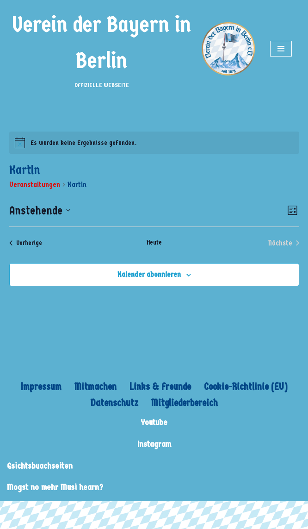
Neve (14, 510)
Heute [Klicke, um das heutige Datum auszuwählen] (154, 242)
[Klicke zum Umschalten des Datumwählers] (39, 211)
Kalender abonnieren (149, 274)
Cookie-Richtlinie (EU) (246, 386)
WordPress (93, 510)
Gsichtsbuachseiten (40, 466)
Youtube (154, 423)
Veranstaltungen (34, 184)
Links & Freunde (160, 386)
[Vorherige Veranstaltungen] (25, 243)
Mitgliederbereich (184, 403)
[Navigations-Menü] (281, 49)
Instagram (154, 444)
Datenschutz (114, 403)
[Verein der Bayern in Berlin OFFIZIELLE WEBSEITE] (131, 48)
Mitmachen (95, 386)
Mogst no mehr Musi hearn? (55, 487)
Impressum (41, 386)
